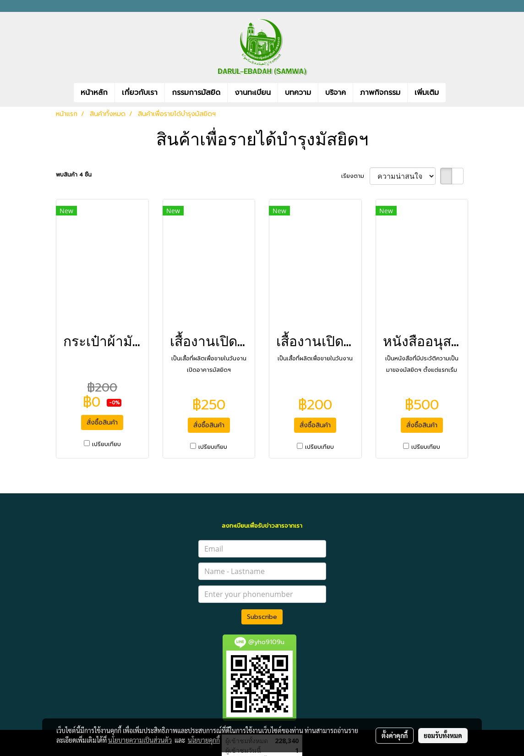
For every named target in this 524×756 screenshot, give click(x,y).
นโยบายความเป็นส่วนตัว (140, 740)
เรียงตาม (355, 176)
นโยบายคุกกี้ (204, 740)
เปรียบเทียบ (106, 444)
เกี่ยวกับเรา (140, 92)
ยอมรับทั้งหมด (443, 735)
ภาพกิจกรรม (380, 92)
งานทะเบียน (253, 92)
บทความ (298, 92)
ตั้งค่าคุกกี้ (395, 735)
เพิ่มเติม (427, 92)
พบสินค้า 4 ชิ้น (74, 175)
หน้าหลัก (94, 92)
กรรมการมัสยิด (196, 92)
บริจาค (335, 92)
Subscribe (262, 617)
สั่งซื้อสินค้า (102, 422)
